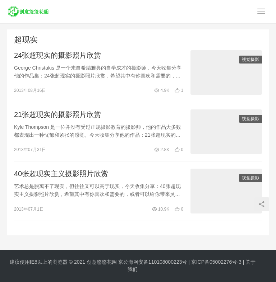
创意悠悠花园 (102, 262)
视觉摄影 (250, 59)
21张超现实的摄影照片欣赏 (57, 114)
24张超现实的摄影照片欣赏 (57, 55)
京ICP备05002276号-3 (216, 262)
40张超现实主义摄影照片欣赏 (61, 174)
